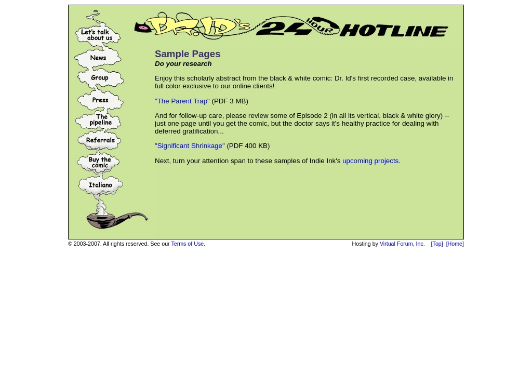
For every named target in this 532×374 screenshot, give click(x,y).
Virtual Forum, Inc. (402, 244)
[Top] (437, 244)
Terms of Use (187, 244)
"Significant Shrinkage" (190, 146)
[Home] (455, 244)
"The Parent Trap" (182, 101)
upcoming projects (370, 161)
